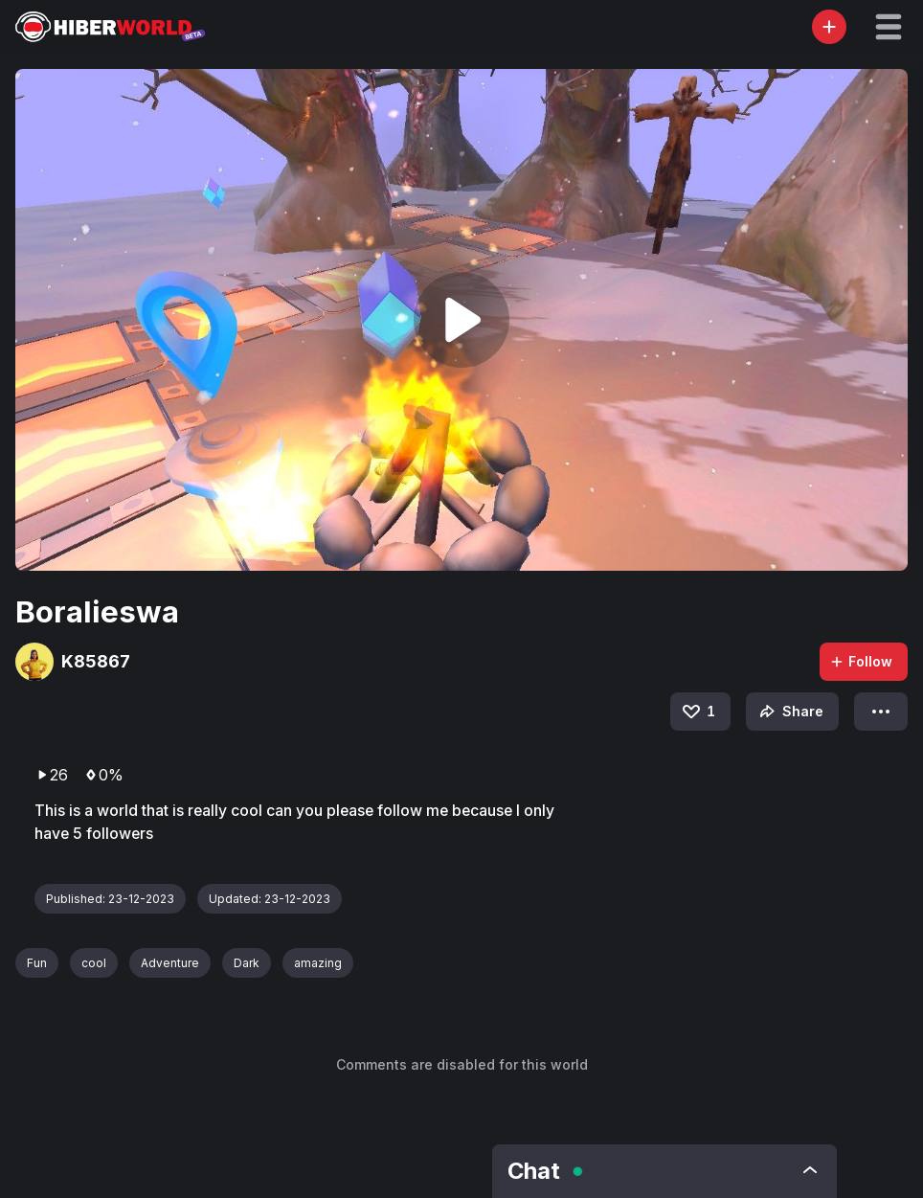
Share (789, 711)
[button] (888, 27)
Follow (860, 661)
